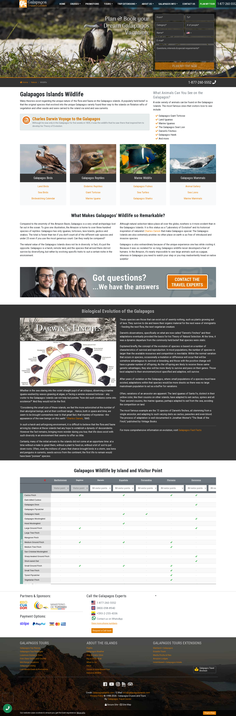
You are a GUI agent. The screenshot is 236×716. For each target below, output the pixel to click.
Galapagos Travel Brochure (204, 669)
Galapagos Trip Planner (30, 648)
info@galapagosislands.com (136, 692)
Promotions (92, 4)
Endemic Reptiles (93, 186)
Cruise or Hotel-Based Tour (98, 669)
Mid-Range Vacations (29, 662)
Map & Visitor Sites (95, 655)
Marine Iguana (93, 198)
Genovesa (196, 480)
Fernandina (146, 480)
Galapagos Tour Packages (31, 651)
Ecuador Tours (159, 651)
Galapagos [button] (167, 4)
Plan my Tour (207, 4)
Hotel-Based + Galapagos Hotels (167, 662)
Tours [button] (107, 4)
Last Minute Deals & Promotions (34, 669)
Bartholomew (60, 480)
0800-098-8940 (106, 608)
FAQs (89, 666)
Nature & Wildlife (94, 673)
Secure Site (111, 704)
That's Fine (209, 713)
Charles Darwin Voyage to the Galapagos (66, 118)
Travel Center (37, 4)
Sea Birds (43, 192)
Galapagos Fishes (142, 186)
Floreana (171, 480)
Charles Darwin (153, 231)
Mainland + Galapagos (163, 648)
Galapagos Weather (95, 651)
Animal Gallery (192, 186)
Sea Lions (193, 192)
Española (123, 480)
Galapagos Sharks (142, 198)
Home (62, 4)
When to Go (92, 662)
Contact (188, 4)
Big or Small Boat (94, 658)
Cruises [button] (74, 4)
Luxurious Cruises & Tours (31, 655)
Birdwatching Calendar (43, 198)
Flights (89, 648)
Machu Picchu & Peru (162, 655)
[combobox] (188, 33)
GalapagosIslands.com (103, 692)
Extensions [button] (126, 4)
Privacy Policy (96, 696)
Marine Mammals (193, 198)
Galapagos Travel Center (119, 699)
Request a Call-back (102, 630)
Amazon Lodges (160, 658)
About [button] (147, 4)
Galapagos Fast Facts (190, 430)
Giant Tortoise (93, 192)
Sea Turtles (143, 192)
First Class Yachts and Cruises (33, 658)
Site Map (125, 704)
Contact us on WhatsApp (107, 618)
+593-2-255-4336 (107, 613)
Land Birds (43, 186)
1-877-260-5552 (199, 82)
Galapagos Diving (28, 666)
